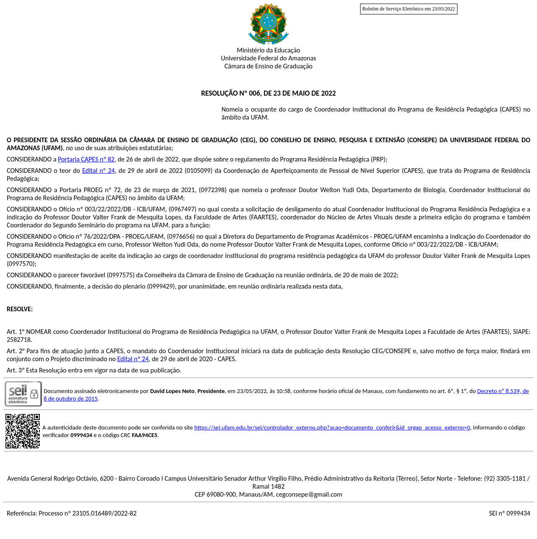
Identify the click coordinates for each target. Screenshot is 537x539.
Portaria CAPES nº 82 (86, 159)
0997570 (21, 264)
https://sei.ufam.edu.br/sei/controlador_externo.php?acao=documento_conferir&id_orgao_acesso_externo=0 (332, 427)
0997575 (121, 275)
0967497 (183, 209)
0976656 (181, 236)
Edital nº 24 (98, 170)
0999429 (161, 286)
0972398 (213, 190)
